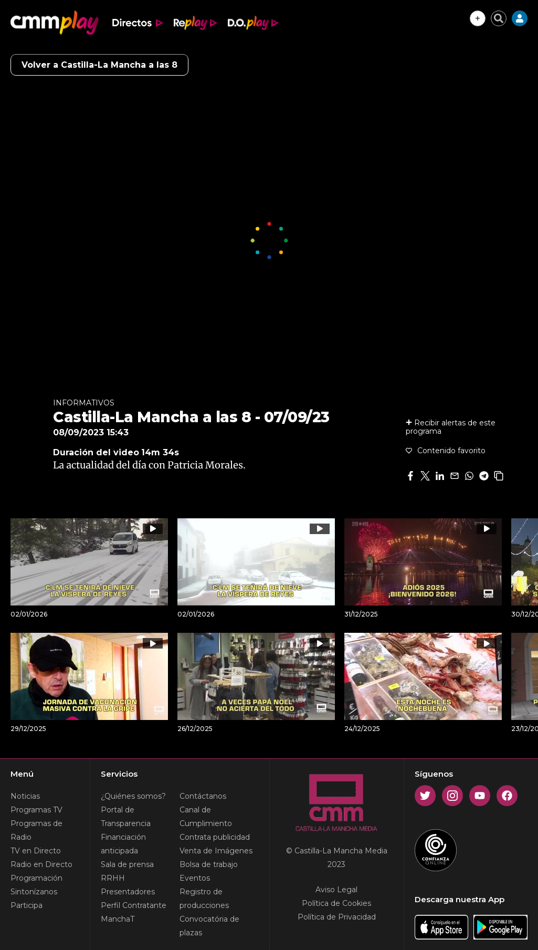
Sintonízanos (33, 891)
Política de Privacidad (337, 917)
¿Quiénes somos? (133, 796)
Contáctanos (203, 796)
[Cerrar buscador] (499, 18)
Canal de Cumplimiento (206, 816)
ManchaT (117, 919)
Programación (36, 878)
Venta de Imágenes (216, 850)
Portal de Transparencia (126, 816)
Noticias (25, 796)
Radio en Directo (41, 864)
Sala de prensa (127, 864)
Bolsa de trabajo (209, 864)
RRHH (113, 878)
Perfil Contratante (133, 905)
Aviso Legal (336, 889)
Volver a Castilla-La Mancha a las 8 (99, 65)
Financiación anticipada (123, 843)
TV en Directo (35, 850)
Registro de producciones (204, 898)
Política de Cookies (336, 903)
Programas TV (36, 810)
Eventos (195, 878)
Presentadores (128, 891)
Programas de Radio (36, 830)
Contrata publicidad (215, 837)
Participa (26, 905)
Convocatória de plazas (209, 925)
